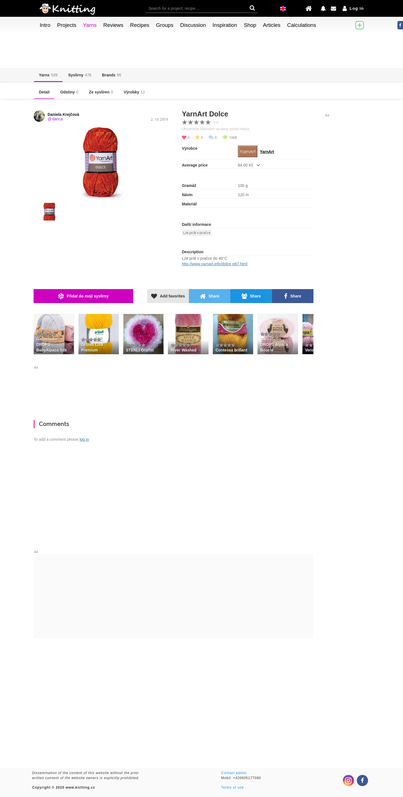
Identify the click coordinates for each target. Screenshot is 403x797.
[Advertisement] (201, 391)
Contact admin (233, 773)
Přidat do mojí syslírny (83, 296)
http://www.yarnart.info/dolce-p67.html (214, 264)
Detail (44, 92)
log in (84, 439)
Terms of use (232, 787)
